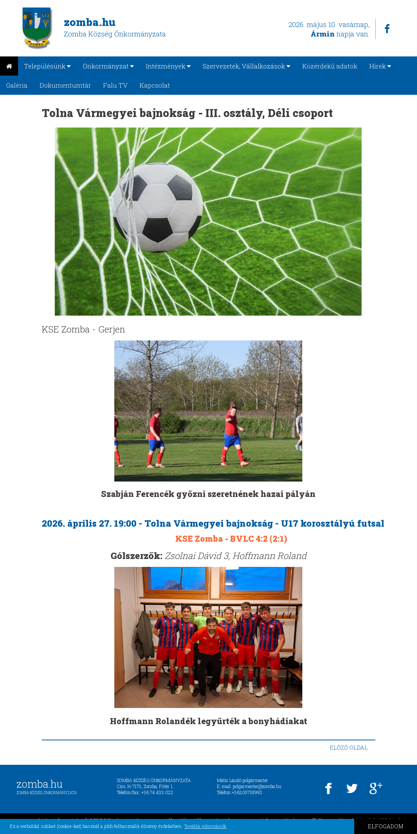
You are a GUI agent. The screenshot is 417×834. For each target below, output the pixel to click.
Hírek (380, 66)
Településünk (47, 66)
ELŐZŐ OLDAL (349, 747)
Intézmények (168, 66)
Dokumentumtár (65, 85)
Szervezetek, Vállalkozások (246, 66)
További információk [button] (205, 826)
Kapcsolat (155, 85)
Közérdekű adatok (329, 66)
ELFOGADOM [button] (385, 826)
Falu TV (115, 85)
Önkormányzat (108, 66)
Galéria (16, 85)
